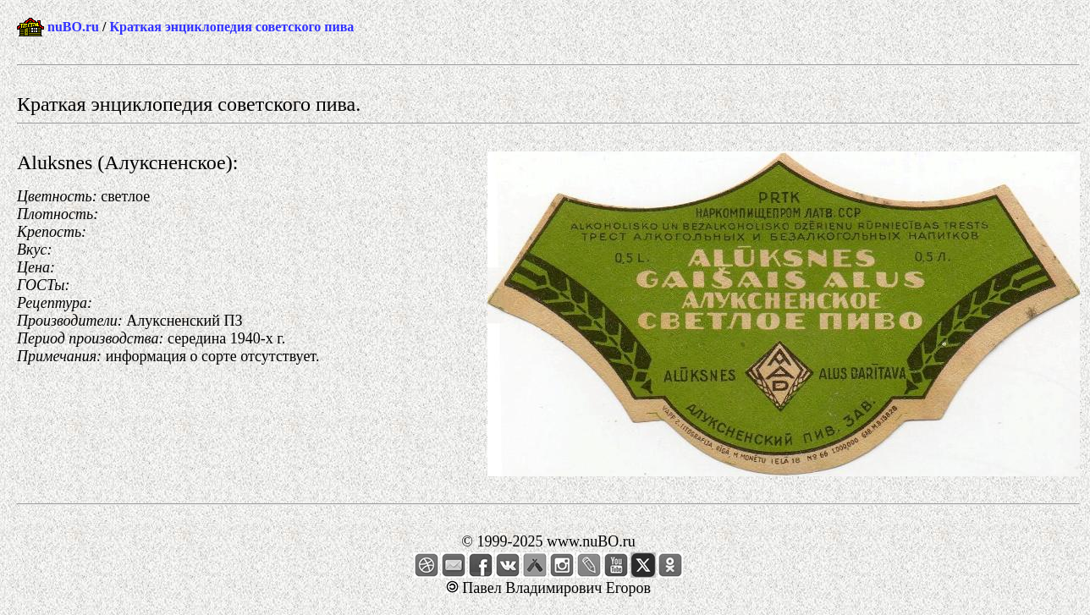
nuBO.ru (73, 26)
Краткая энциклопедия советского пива (231, 26)
